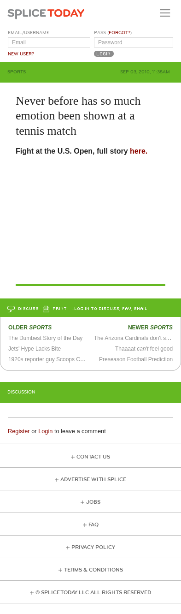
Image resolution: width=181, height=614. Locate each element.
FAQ (93, 524)
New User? (21, 54)
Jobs (93, 502)
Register (19, 431)
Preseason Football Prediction (136, 359)
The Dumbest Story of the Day (45, 338)
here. (138, 151)
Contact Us (93, 456)
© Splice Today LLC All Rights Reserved (93, 592)
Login (45, 431)
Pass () (113, 33)
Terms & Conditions (93, 569)
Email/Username (28, 33)
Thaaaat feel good (144, 349)
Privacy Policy (93, 547)
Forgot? (119, 33)
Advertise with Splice (93, 479)
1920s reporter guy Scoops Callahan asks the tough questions (84, 359)
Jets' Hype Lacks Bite (34, 349)
